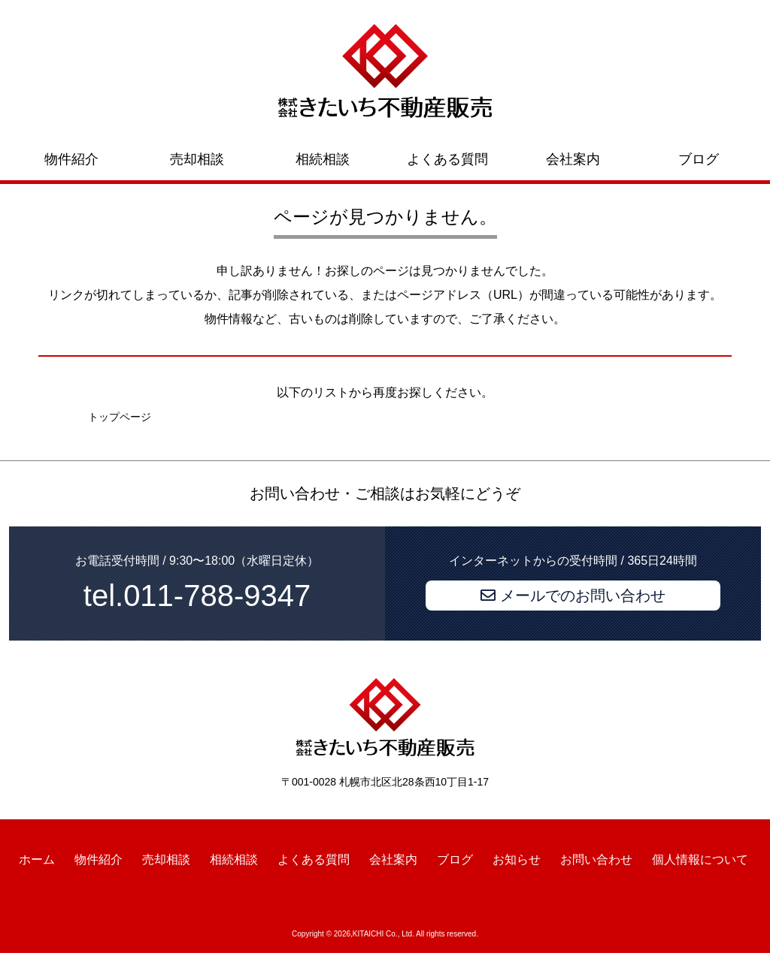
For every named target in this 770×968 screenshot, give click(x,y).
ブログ (698, 159)
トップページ (119, 417)
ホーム (37, 859)
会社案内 (573, 159)
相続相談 (323, 159)
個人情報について (700, 859)
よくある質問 (447, 159)
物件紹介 (71, 159)
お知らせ (517, 859)
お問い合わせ (596, 859)
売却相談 (197, 159)
